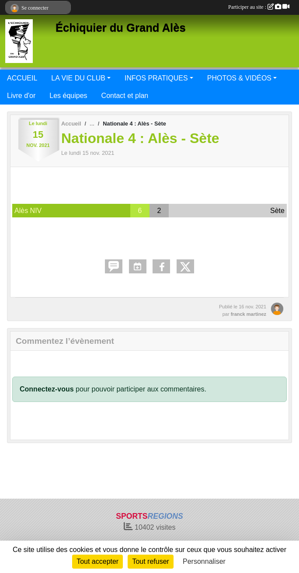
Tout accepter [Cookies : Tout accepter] (97, 561)
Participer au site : (258, 7)
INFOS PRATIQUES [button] (156, 78)
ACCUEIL (22, 78)
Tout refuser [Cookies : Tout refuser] (150, 561)
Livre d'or (21, 95)
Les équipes (68, 95)
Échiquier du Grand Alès (121, 27)
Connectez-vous (47, 389)
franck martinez (248, 314)
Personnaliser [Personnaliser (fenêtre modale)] (204, 561)
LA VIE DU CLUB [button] (78, 78)
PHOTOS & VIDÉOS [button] (239, 78)
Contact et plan (125, 95)
